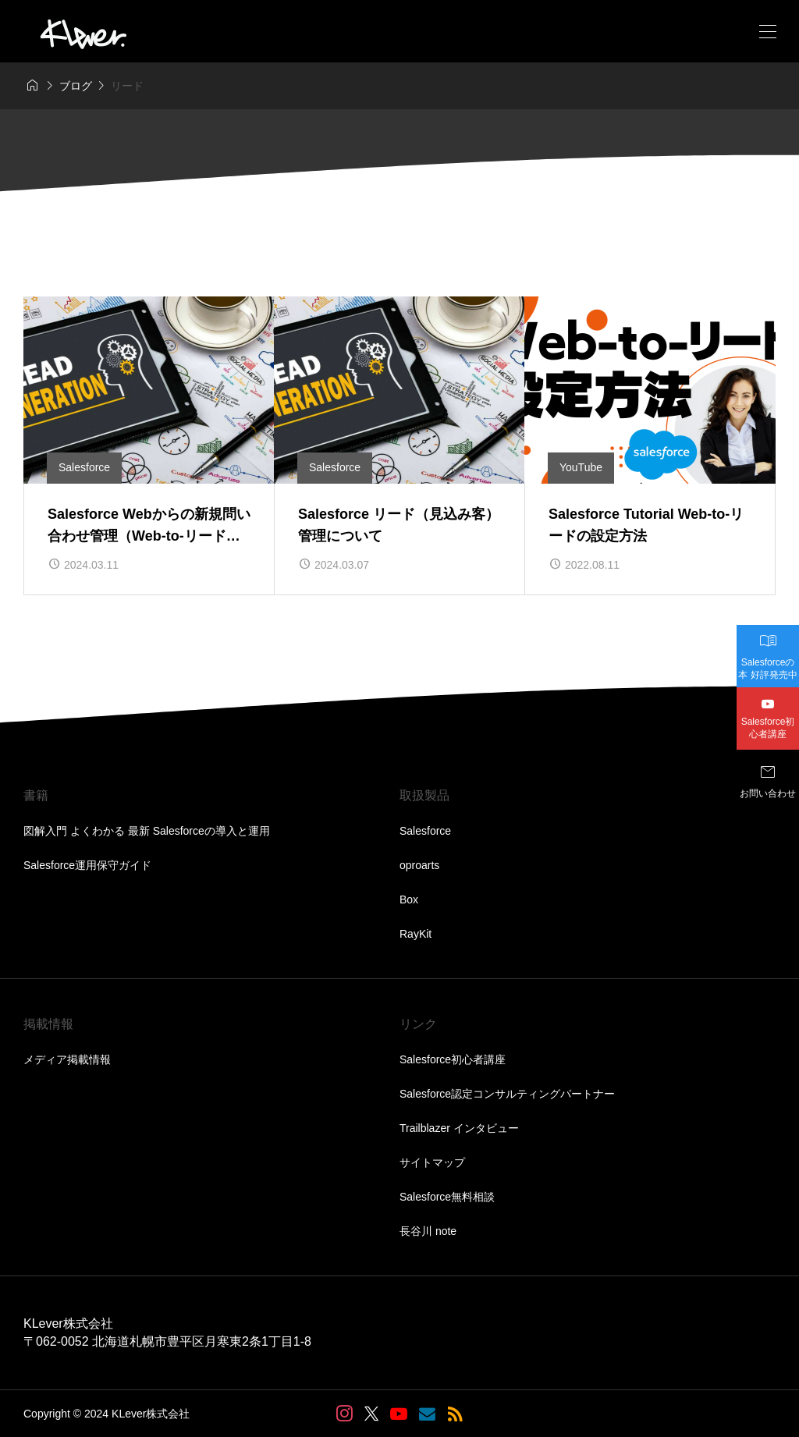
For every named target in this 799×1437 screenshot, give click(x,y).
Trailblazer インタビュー (459, 1128)
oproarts (419, 865)
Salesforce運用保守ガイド (87, 865)
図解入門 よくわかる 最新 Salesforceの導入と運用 (146, 831)
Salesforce (425, 831)
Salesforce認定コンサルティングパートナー (507, 1094)
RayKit (415, 934)
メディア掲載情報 (67, 1059)
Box (409, 899)
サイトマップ (432, 1162)
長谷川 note (428, 1231)
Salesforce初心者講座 (453, 1059)
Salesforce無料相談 (447, 1196)
